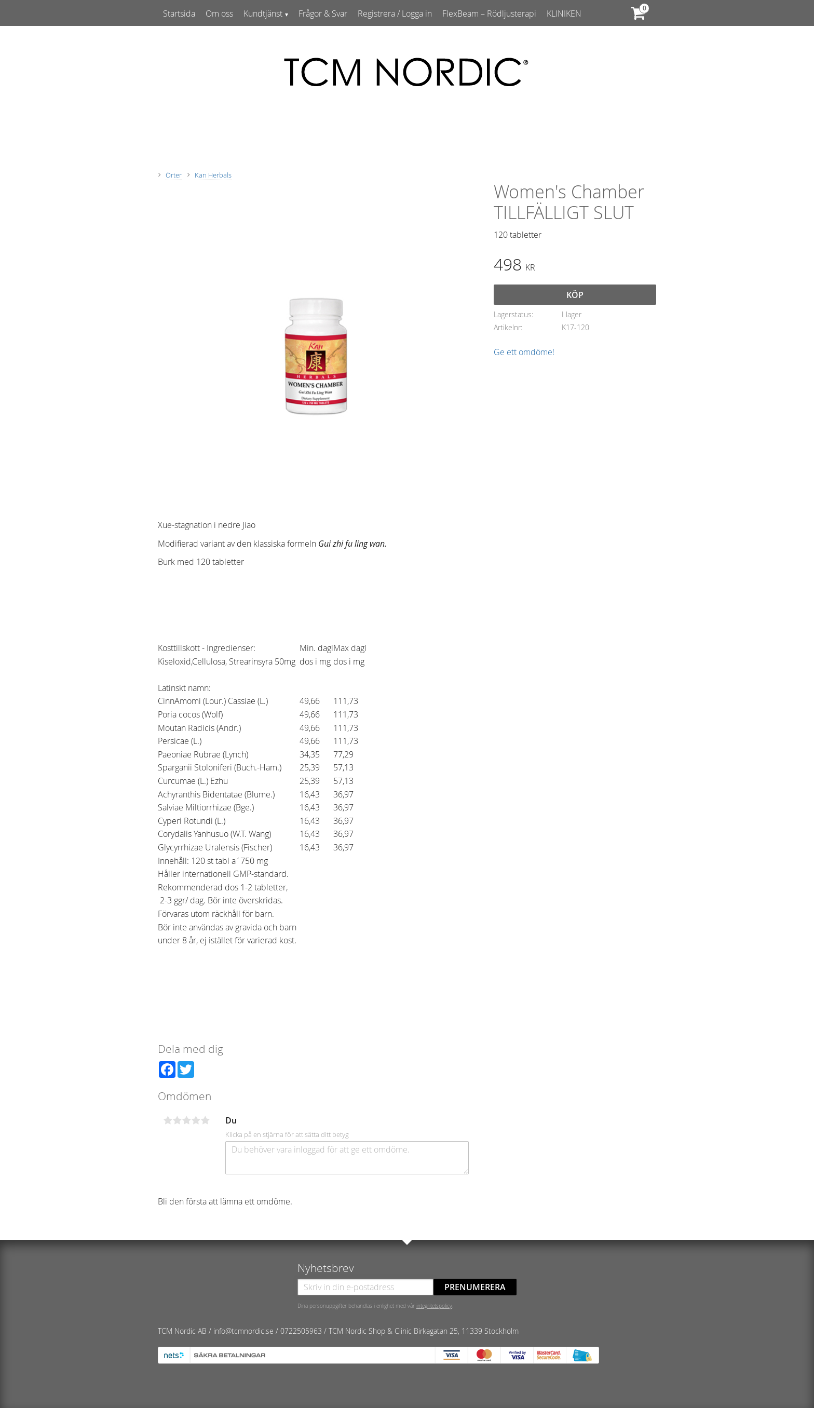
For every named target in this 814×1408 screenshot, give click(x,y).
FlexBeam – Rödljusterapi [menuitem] (489, 13)
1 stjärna (167, 1120)
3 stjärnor (186, 1120)
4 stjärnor (195, 1120)
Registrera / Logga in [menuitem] (395, 13)
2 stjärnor (177, 1120)
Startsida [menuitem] (179, 13)
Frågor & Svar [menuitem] (323, 13)
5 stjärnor (205, 1120)
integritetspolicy (434, 1305)
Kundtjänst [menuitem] (262, 13)
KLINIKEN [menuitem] (564, 13)
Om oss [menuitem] (219, 13)
